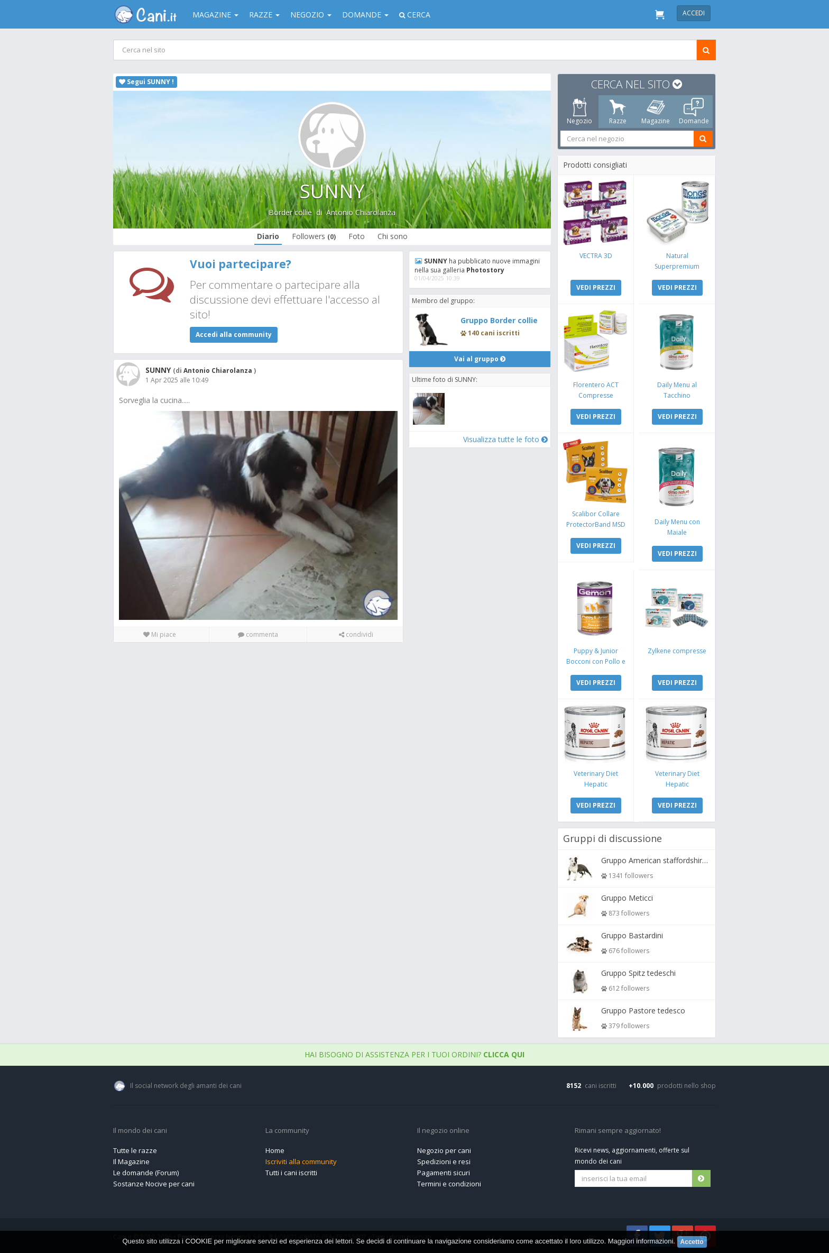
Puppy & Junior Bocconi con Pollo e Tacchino (595, 661)
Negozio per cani (444, 1150)
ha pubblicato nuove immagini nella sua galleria (477, 266)
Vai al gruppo (479, 358)
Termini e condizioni (449, 1183)
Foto (356, 236)
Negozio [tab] (579, 111)
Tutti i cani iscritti (291, 1172)
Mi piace (159, 634)
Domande (365, 15)
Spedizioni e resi (444, 1161)
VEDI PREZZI (595, 287)
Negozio (310, 15)
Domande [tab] (694, 111)
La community (287, 1131)
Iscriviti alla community (301, 1161)
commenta (258, 634)
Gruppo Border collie (499, 320)
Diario (268, 236)
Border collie (290, 212)
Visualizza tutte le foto (505, 439)
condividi (356, 634)
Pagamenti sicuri (443, 1172)
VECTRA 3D (595, 255)
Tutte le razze (135, 1150)
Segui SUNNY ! (146, 81)
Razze (264, 15)
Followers (314, 236)
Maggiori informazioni (641, 1241)
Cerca (414, 15)
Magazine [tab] (655, 111)
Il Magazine (131, 1161)
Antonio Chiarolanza (360, 212)
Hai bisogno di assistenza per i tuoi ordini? (414, 1054)
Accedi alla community (234, 334)
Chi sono (392, 236)
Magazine (215, 15)
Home (274, 1150)
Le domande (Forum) (146, 1172)
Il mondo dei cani (140, 1131)
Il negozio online (443, 1131)
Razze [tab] (618, 111)
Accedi (694, 12)
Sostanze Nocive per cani (154, 1183)
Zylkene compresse (677, 650)
